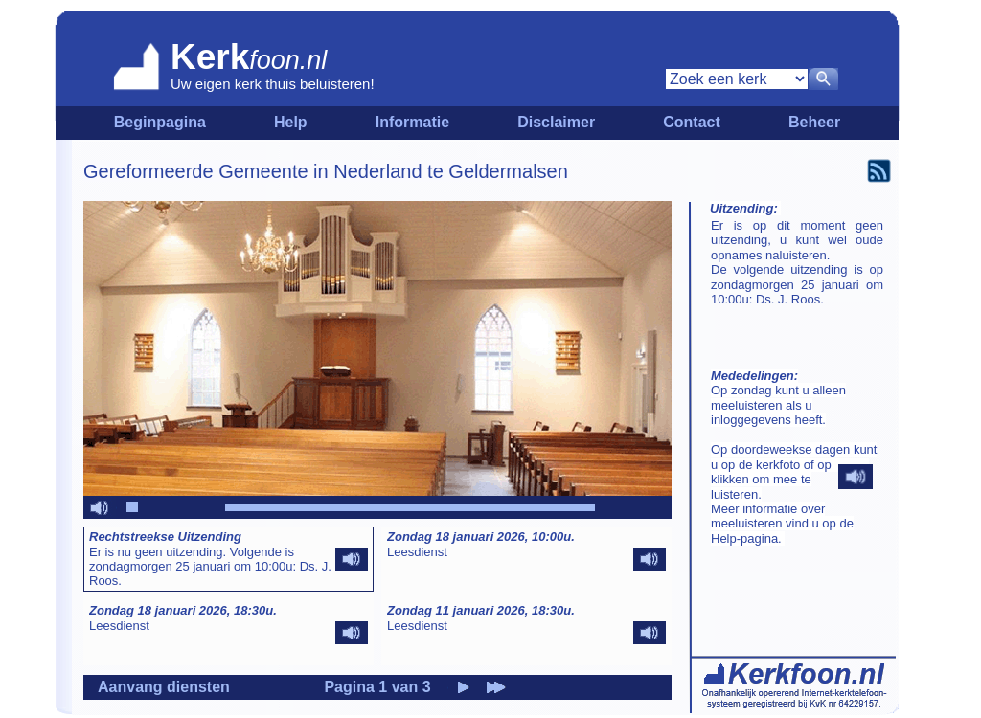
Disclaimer (556, 122)
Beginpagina (160, 122)
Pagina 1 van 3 (377, 687)
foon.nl (288, 60)
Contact (691, 122)
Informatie (412, 122)
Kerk (210, 57)
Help (291, 122)
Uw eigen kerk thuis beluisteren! (273, 84)
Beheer (814, 122)
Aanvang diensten (164, 687)
